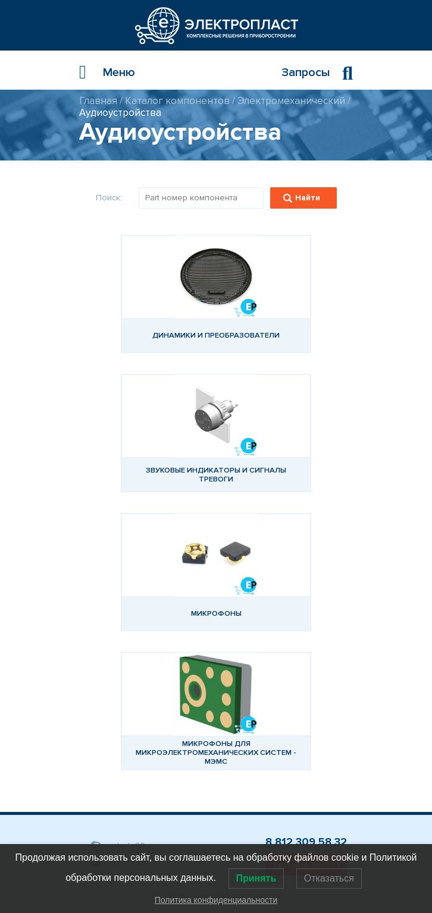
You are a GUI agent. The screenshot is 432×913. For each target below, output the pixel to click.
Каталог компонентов (177, 101)
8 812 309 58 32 (306, 841)
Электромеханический (291, 101)
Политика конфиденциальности (216, 900)
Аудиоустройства (120, 112)
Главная (98, 101)
